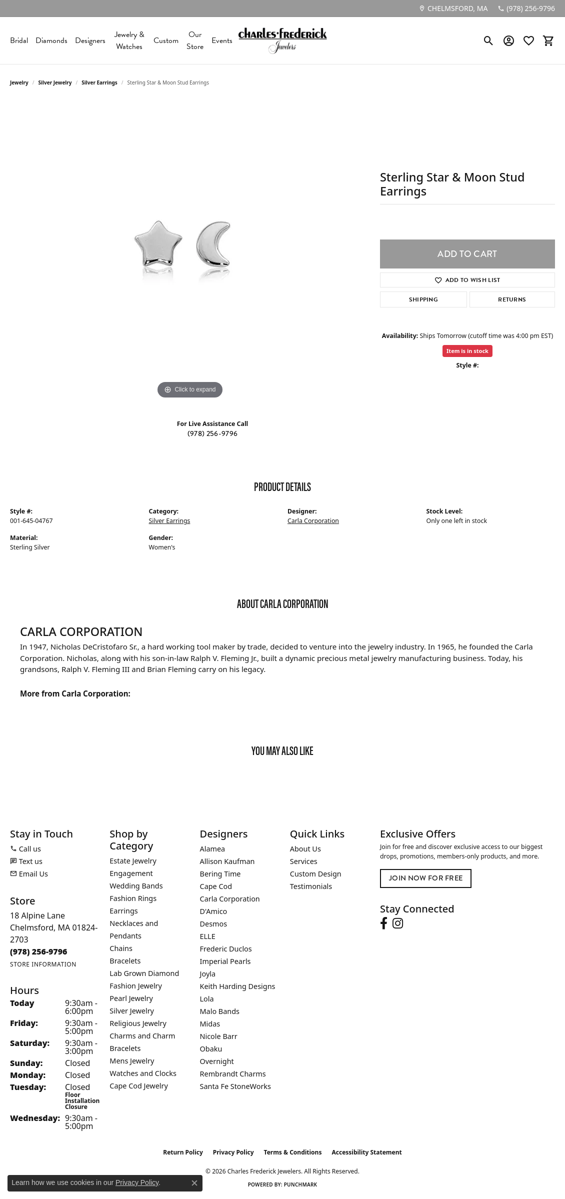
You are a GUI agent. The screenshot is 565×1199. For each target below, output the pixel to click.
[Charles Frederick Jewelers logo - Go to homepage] (282, 40)
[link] (453, 8)
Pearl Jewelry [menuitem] (131, 998)
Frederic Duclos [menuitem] (226, 949)
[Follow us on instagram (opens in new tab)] (397, 924)
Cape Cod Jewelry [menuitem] (139, 1085)
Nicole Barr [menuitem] (219, 1036)
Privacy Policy (233, 1152)
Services (304, 861)
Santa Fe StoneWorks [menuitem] (235, 1086)
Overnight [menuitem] (217, 1061)
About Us (305, 849)
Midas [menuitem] (210, 1023)
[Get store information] (43, 964)
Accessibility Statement (367, 1152)
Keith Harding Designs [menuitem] (238, 986)
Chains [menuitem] (121, 948)
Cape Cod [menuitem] (216, 886)
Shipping (423, 299)
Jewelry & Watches (129, 40)
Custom (166, 40)
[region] (190, 252)
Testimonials (311, 886)
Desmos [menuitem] (214, 923)
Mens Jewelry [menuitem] (132, 1061)
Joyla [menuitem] (208, 973)
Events (222, 40)
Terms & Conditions (293, 1152)
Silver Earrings (100, 82)
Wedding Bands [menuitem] (136, 885)
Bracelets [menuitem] (125, 961)
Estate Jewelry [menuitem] (133, 861)
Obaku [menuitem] (211, 1049)
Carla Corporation (313, 520)
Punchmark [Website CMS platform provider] (301, 1184)
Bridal (19, 40)
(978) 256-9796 (213, 433)
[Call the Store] (39, 951)
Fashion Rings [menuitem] (133, 898)
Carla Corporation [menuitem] (230, 899)
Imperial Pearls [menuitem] (225, 961)
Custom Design (316, 873)
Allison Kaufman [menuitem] (227, 861)
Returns (512, 299)
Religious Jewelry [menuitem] (138, 1023)
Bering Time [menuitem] (220, 873)
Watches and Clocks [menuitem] (143, 1073)
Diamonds (52, 40)
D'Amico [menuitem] (214, 911)
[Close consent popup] (195, 1183)
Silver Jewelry (55, 82)
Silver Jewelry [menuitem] (132, 1011)
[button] (488, 40)
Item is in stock (467, 350)
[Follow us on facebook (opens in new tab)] (384, 924)
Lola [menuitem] (207, 999)
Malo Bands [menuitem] (220, 1011)
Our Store (195, 40)
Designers (90, 40)
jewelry (19, 82)
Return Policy (183, 1152)
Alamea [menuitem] (213, 849)
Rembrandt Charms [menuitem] (233, 1073)
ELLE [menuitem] (208, 936)
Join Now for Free (425, 878)
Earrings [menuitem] (124, 911)
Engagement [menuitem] (131, 873)
